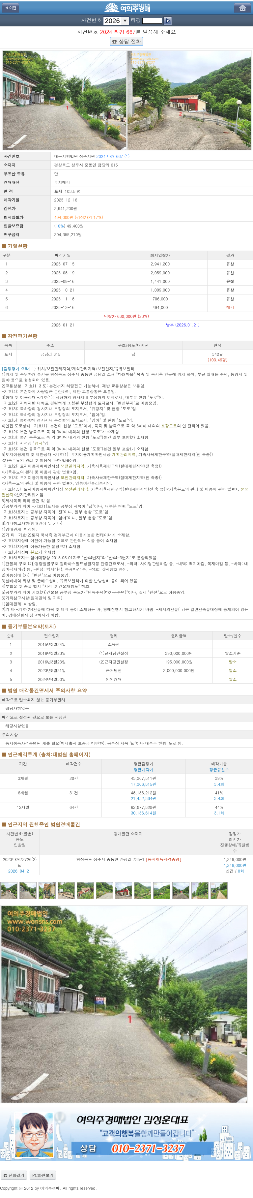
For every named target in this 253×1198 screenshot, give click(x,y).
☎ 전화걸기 (13, 1175)
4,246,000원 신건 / (234, 865)
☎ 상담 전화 (126, 41)
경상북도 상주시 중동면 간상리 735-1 (128, 859)
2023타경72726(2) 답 (20, 862)
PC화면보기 (42, 1175)
